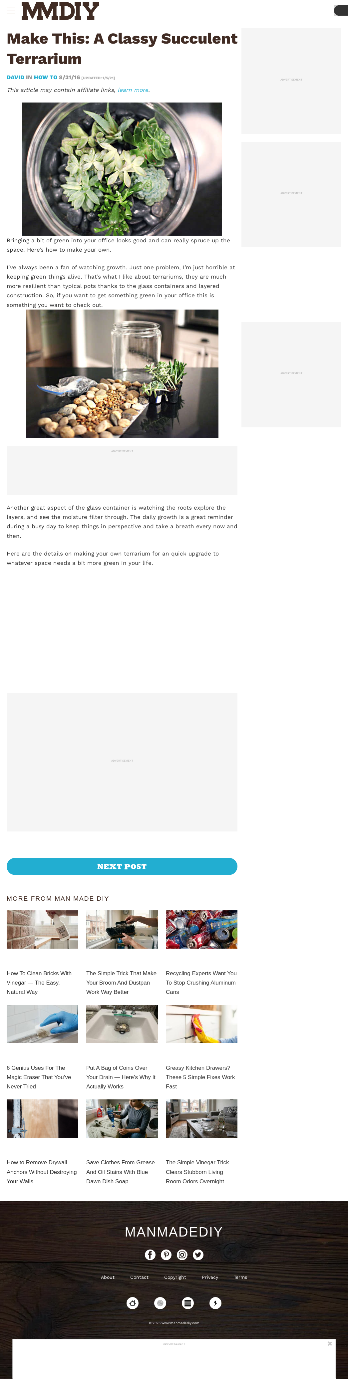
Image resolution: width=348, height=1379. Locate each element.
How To (45, 77)
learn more (133, 90)
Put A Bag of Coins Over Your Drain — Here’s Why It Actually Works (121, 1077)
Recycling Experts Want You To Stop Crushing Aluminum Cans (201, 982)
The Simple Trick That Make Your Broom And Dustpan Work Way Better (121, 982)
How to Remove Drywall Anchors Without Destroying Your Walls (42, 1171)
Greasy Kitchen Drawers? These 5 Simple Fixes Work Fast (200, 1077)
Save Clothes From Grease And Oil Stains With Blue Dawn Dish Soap (120, 1171)
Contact (139, 1277)
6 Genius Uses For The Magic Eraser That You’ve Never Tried (39, 1077)
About (108, 1277)
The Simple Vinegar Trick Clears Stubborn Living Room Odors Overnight (197, 1171)
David (16, 77)
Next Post (122, 866)
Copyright (175, 1277)
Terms (240, 1277)
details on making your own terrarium (97, 553)
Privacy (210, 1277)
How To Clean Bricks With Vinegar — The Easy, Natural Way (39, 982)
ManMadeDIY (174, 1232)
